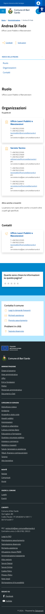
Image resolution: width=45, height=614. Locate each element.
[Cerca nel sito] (38, 11)
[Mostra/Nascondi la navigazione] (2, 11)
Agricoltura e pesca (9, 406)
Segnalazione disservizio (11, 544)
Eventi (4, 498)
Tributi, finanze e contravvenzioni (14, 452)
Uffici (3, 378)
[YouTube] (7, 601)
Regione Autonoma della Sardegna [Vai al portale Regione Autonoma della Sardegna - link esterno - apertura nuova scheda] (14, 3)
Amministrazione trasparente (13, 555)
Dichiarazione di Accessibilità (12, 582)
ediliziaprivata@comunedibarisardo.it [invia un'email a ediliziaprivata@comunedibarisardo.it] (23, 159)
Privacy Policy (6, 574)
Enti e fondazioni (8, 382)
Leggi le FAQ (6, 536)
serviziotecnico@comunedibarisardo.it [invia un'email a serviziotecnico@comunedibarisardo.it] (23, 186)
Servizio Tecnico (17, 148)
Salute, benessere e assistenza (13, 449)
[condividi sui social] (7, 43)
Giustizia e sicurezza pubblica (12, 437)
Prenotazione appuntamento (12, 540)
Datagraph (39, 610)
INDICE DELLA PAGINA (22, 56)
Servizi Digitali (6, 563)
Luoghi (4, 494)
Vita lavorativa (7, 460)
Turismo (4, 456)
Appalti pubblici (7, 418)
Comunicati (5, 477)
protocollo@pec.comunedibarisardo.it (20, 528)
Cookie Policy (6, 571)
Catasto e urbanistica (9, 426)
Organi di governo (8, 370)
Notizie (4, 473)
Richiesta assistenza (9, 548)
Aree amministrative (9, 374)
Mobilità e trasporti (8, 445)
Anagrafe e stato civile (10, 414)
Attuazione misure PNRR (11, 551)
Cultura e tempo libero (10, 429)
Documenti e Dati (8, 393)
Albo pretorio (6, 559)
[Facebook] (7, 596)
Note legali (5, 578)
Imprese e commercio (9, 441)
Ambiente (5, 410)
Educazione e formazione (11, 433)
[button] (42, 9)
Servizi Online (6, 567)
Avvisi (3, 481)
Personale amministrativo (11, 389)
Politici (4, 385)
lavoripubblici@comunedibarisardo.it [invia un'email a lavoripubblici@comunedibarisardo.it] (23, 133)
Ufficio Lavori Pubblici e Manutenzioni (21, 122)
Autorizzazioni (6, 422)
